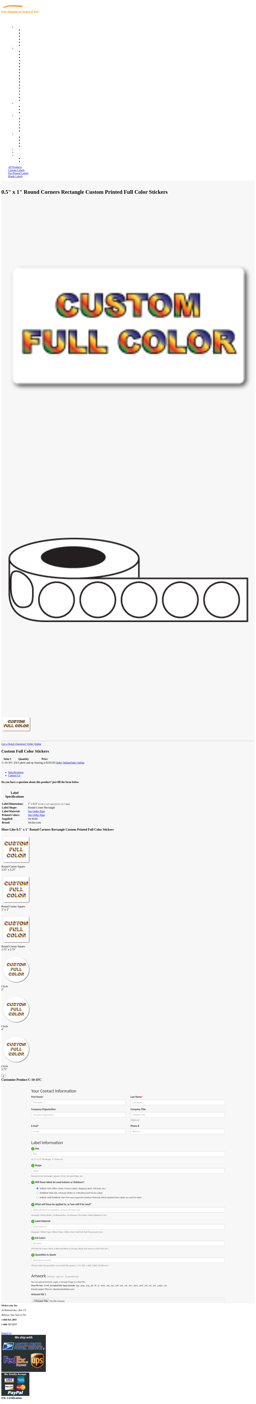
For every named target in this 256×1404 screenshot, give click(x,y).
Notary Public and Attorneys (37, 66)
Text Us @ (13, 1329)
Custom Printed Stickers (35, 75)
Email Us (6, 1333)
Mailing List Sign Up (33, 143)
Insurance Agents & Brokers (37, 57)
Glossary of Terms (32, 127)
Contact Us (21, 133)
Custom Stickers (24, 103)
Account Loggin (30, 158)
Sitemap (26, 146)
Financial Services (32, 78)
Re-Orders (20, 149)
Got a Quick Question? (13, 744)
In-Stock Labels (30, 29)
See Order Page (36, 811)
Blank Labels (15, 176)
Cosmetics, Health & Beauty (37, 69)
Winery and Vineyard (33, 60)
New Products (29, 39)
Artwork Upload (31, 112)
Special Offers (29, 45)
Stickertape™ (29, 84)
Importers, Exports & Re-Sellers (39, 63)
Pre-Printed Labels (18, 173)
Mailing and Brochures (34, 81)
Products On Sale (31, 36)
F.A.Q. (25, 130)
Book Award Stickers (33, 100)
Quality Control (30, 54)
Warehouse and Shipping (35, 72)
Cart (17, 155)
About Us (20, 115)
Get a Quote (28, 109)
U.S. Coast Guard (31, 91)
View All (26, 51)
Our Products (22, 26)
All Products (15, 167)
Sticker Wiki (28, 124)
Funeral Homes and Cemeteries (39, 97)
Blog (24, 121)
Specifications (16, 772)
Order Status (28, 140)
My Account (22, 152)
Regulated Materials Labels (37, 94)
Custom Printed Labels (34, 32)
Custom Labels (16, 170)
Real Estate (28, 88)
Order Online (33, 744)
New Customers (30, 161)
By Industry (21, 48)
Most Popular (29, 42)
